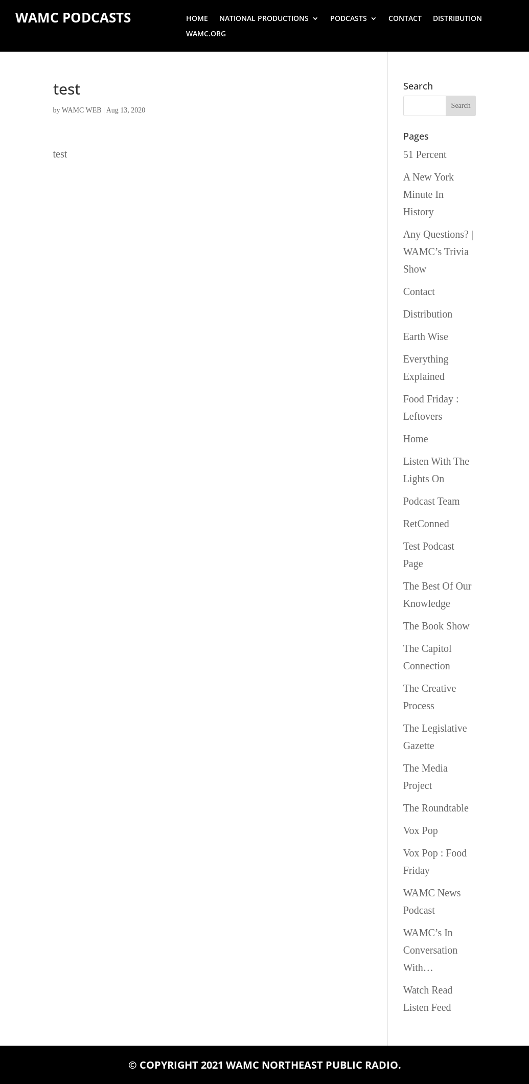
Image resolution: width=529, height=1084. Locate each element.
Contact (405, 19)
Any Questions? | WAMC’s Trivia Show (438, 252)
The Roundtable (436, 808)
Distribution (457, 19)
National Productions (264, 19)
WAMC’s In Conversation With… (430, 950)
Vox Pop (420, 830)
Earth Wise (425, 336)
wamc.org (206, 34)
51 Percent (425, 154)
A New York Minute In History (428, 194)
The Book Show (436, 625)
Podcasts (348, 19)
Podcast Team (431, 501)
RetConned (426, 523)
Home (197, 19)
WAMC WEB (82, 110)
